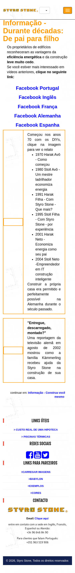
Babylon (36, 478)
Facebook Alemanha (37, 115)
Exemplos (36, 485)
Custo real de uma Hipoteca (36, 429)
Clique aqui (42, 518)
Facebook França (37, 106)
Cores (35, 492)
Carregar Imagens (35, 471)
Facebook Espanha (37, 125)
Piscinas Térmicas (35, 436)
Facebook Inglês (37, 97)
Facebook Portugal (37, 88)
